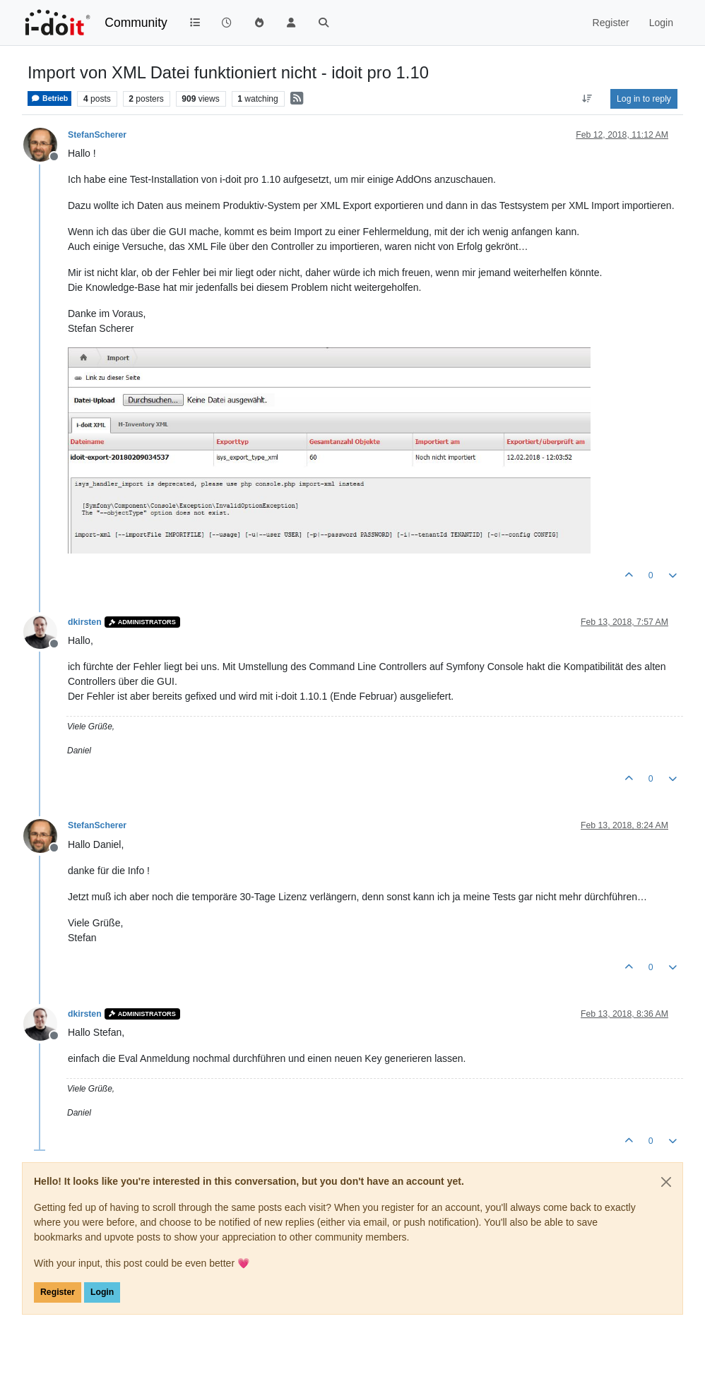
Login (102, 1292)
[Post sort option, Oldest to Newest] (587, 99)
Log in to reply (644, 99)
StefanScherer (97, 135)
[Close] (666, 1182)
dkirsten (85, 622)
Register (57, 1292)
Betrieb (49, 98)
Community (136, 23)
